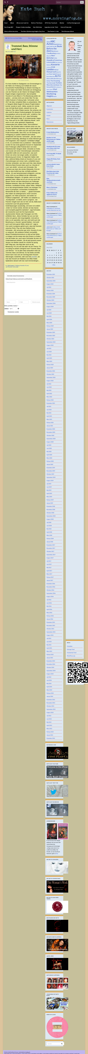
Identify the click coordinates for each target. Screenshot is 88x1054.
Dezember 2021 (51, 403)
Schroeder (16, 267)
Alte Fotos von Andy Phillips (14, 38)
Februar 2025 (50, 290)
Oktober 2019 (50, 474)
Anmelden (69, 646)
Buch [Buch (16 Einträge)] (57, 51)
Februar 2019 (50, 500)
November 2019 (51, 471)
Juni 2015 (49, 641)
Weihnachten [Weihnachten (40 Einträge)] (52, 91)
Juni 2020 (49, 448)
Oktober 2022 (50, 374)
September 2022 (51, 377)
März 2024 (49, 322)
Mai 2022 (49, 390)
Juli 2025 (49, 287)
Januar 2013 (50, 735)
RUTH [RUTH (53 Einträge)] (58, 76)
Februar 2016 (50, 616)
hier (57, 853)
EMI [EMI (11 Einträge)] (50, 55)
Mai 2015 (49, 645)
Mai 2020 (49, 451)
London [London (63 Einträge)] (50, 69)
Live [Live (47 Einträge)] (53, 67)
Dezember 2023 (51, 332)
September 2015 (51, 632)
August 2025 (50, 284)
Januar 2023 (50, 367)
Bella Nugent (11, 265)
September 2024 (51, 303)
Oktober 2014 (50, 667)
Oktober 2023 (50, 338)
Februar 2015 (50, 654)
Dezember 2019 (51, 467)
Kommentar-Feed (71, 652)
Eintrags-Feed (70, 649)
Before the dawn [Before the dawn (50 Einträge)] (52, 49)
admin (9, 51)
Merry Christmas (52, 187)
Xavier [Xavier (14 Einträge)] (55, 96)
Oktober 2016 (50, 590)
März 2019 (49, 496)
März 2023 (49, 361)
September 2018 (51, 516)
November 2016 (51, 587)
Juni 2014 (49, 680)
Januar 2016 (50, 619)
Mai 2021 (49, 413)
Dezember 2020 (51, 429)
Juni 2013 (49, 719)
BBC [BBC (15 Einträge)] (56, 46)
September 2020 (51, 438)
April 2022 (49, 393)
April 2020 (49, 454)
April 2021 (49, 416)
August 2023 (50, 345)
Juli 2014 (49, 677)
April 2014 (49, 686)
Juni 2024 (49, 313)
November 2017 (51, 548)
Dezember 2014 (51, 661)
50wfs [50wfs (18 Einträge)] (48, 42)
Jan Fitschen (9, 267)
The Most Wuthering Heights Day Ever (33, 31)
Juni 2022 (49, 387)
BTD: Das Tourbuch (51, 23)
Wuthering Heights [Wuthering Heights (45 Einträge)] (51, 95)
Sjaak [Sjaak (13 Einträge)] (60, 78)
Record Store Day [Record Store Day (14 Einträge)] (51, 76)
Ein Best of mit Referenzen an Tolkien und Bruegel (53, 139)
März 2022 (49, 396)
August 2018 (50, 519)
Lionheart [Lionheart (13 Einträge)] (49, 67)
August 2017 (50, 558)
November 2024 (51, 297)
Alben (12, 23)
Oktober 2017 (50, 551)
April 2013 (49, 725)
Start (6, 23)
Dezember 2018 (51, 506)
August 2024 (50, 306)
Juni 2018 (49, 525)
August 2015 (50, 635)
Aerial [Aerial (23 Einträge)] (56, 44)
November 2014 (51, 664)
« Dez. (53, 265)
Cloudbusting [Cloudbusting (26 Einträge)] (51, 53)
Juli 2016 (49, 599)
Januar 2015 (50, 657)
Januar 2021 (50, 425)
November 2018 (51, 509)
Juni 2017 (49, 564)
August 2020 (50, 442)
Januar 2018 (50, 541)
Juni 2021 (49, 409)
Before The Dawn (36, 23)
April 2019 (49, 493)
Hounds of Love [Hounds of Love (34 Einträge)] (53, 60)
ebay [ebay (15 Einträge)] (48, 55)
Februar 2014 (50, 693)
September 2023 (51, 342)
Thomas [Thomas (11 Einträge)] (51, 89)
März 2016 (49, 612)
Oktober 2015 (50, 628)
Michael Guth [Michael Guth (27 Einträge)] (51, 72)
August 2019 (50, 480)
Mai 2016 (49, 606)
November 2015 (51, 625)
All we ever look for (22, 23)
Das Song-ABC (8, 27)
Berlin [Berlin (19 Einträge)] (53, 51)
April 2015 (49, 648)
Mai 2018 (49, 529)
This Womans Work (67, 31)
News (14, 51)
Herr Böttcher (37, 27)
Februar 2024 (50, 326)
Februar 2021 (50, 422)
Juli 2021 (49, 406)
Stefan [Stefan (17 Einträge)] (48, 81)
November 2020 (51, 432)
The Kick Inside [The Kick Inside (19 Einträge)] (51, 83)
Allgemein (49, 106)
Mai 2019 (49, 490)
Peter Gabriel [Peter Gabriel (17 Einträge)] (52, 74)
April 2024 (49, 319)
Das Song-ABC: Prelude (54, 153)
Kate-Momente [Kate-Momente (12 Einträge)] (58, 62)
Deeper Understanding (23, 27)
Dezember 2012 (51, 738)
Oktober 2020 (50, 435)
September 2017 (51, 554)
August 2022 (50, 380)
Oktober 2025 (50, 277)
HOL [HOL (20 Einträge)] (55, 58)
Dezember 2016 (51, 583)
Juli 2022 (49, 384)
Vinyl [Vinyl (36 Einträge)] (55, 89)
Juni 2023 (49, 351)
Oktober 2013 (50, 706)
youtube (34, 257)
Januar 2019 (50, 503)
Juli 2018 (49, 522)
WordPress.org (71, 656)
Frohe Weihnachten (53, 132)
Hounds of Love (24, 265)
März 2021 (49, 419)
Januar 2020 (50, 464)
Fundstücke (50, 109)
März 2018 (49, 535)
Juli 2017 (49, 561)
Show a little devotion (11, 31)
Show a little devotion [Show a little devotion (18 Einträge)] (53, 78)
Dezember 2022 (51, 371)
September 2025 (51, 280)
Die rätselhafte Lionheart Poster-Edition (35, 38)
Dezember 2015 (51, 622)
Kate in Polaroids (66, 27)
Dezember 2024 (51, 293)
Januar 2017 (50, 580)
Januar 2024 (50, 329)
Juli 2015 (49, 638)
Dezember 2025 (51, 274)
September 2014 (51, 670)
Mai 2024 (49, 316)
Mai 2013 (49, 722)
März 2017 (49, 574)
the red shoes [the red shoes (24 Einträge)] (54, 85)
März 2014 (49, 690)
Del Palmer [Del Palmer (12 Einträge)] (58, 53)
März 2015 (49, 651)
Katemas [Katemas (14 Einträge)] (49, 65)
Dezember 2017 (51, 545)
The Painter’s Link (53, 31)
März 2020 (49, 458)
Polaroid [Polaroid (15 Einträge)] (59, 74)
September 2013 (51, 709)
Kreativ (48, 115)
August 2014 (50, 674)
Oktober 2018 (50, 512)
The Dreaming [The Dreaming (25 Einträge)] (55, 81)
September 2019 (51, 477)
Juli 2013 (49, 715)
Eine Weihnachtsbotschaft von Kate (53, 180)
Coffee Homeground (73, 23)
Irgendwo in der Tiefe (51, 27)
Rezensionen (50, 122)
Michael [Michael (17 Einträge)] (56, 69)
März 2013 (49, 728)
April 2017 (49, 570)
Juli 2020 (49, 445)
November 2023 (51, 335)
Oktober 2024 (50, 300)
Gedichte (49, 112)
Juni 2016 (49, 603)
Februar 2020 (50, 461)
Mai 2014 (49, 683)
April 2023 (49, 358)
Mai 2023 (49, 355)
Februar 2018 (50, 538)
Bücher (62, 23)
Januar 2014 (50, 696)
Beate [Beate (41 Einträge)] (59, 46)
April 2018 (49, 532)
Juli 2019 (49, 483)
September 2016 (51, 593)
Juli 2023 (49, 348)
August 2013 (50, 712)
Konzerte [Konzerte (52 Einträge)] (55, 64)
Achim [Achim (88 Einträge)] (50, 43)
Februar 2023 (50, 364)
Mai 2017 (49, 567)
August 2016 (50, 596)
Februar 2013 (50, 732)
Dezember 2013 (51, 699)
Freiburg (17, 265)
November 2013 (51, 703)
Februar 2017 (50, 577)
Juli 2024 (49, 309)
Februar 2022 (50, 400)
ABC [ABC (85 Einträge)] (52, 41)
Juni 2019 (49, 487)
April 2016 (49, 609)
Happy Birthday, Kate (53, 159)
